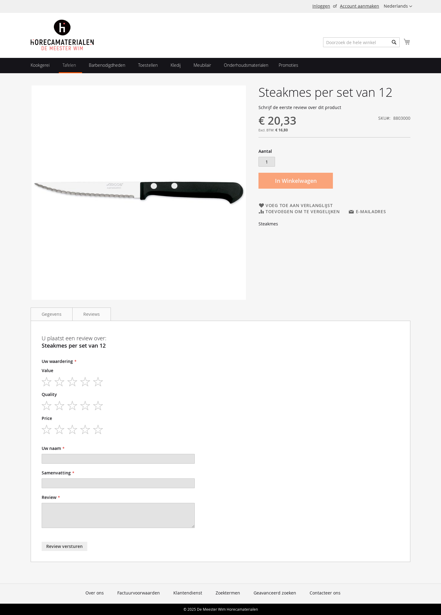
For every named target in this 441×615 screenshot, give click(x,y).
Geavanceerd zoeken (275, 593)
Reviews (91, 314)
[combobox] (361, 42)
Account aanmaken (359, 6)
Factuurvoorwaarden (138, 593)
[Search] (394, 42)
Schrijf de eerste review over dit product (299, 107)
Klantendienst (187, 593)
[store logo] (62, 35)
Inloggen (321, 6)
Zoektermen (228, 593)
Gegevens (52, 314)
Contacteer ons (325, 593)
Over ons (94, 593)
